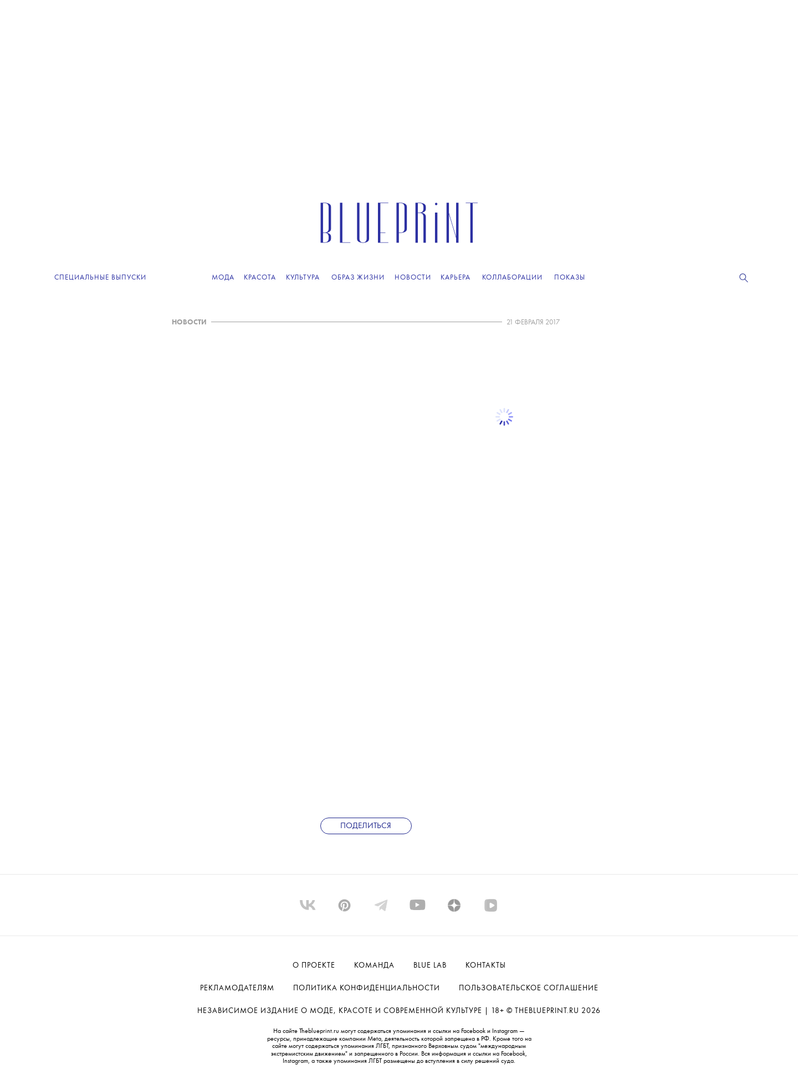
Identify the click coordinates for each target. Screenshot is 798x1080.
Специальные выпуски (100, 277)
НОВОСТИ (189, 322)
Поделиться (365, 826)
